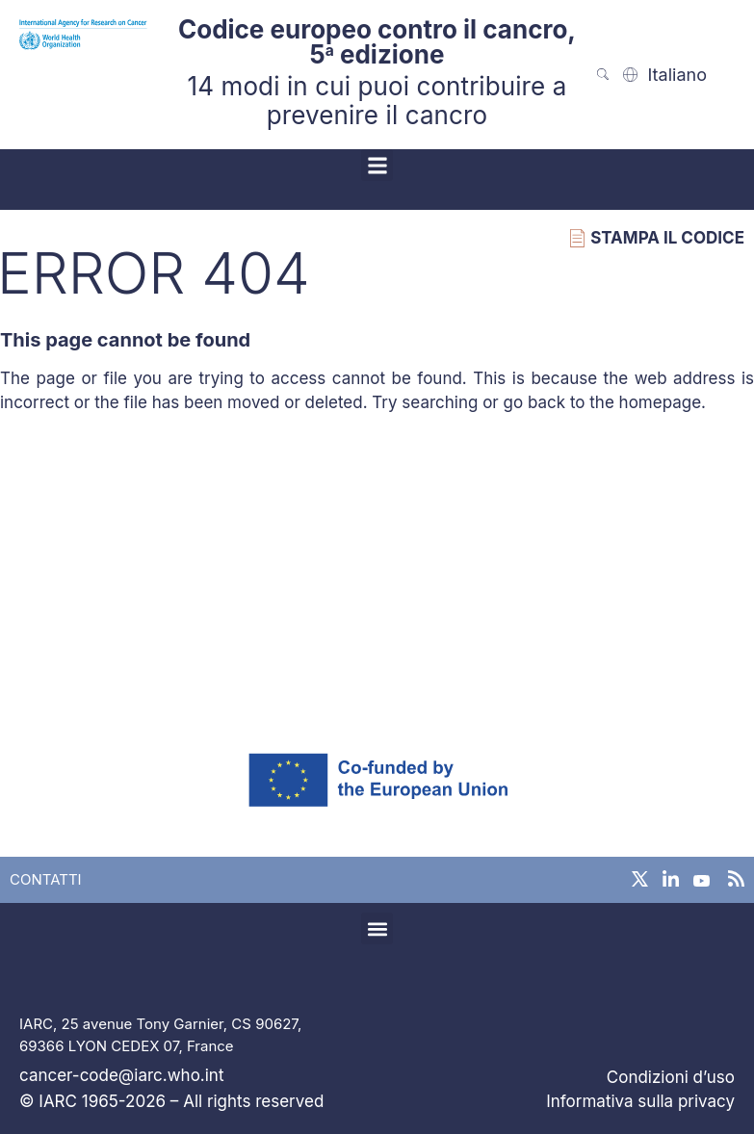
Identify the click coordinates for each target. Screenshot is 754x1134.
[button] (377, 165)
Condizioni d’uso (671, 1077)
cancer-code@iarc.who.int (121, 1075)
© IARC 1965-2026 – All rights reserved (171, 1101)
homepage (660, 402)
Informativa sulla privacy (640, 1101)
